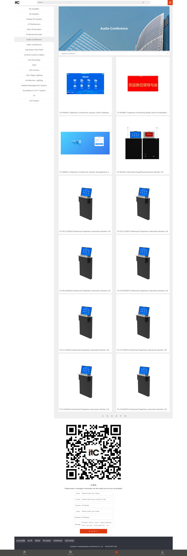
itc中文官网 (21, 471)
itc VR (30, 470)
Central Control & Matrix (34, 55)
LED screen (69, 470)
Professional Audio (34, 34)
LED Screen (34, 70)
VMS (34, 65)
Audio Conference (34, 39)
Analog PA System (34, 19)
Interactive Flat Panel (34, 50)
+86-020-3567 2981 (111, 476)
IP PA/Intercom (34, 24)
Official (37, 470)
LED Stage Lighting (34, 75)
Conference (58, 470)
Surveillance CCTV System (34, 90)
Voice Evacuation (34, 29)
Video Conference (34, 44)
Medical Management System (34, 85)
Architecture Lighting (34, 80)
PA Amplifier (34, 9)
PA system (47, 470)
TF (34, 96)
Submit (93, 461)
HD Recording (34, 60)
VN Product (34, 101)
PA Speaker (34, 14)
